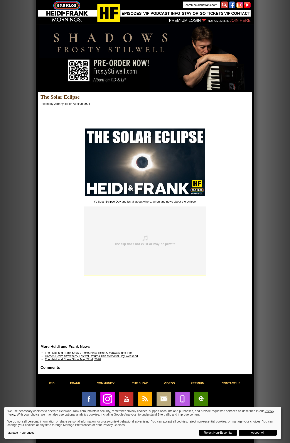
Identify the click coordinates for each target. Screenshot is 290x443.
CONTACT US (231, 383)
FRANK (75, 383)
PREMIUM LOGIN (185, 20)
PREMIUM (197, 383)
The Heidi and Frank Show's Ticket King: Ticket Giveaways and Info (88, 352)
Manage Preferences (20, 432)
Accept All (257, 432)
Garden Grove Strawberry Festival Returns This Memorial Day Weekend (91, 356)
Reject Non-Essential (218, 432)
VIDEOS (169, 383)
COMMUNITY (106, 383)
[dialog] (142, 423)
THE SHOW (140, 383)
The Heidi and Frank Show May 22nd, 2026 (73, 359)
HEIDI (52, 383)
